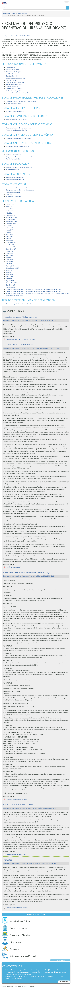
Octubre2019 (10, 285)
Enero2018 (9, 251)
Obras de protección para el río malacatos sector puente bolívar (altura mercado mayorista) (36, 970)
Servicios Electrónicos (19, 921)
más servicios (60, 960)
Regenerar (6, 13)
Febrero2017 (10, 228)
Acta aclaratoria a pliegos (14, 103)
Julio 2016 (9, 213)
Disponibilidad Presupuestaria (16, 78)
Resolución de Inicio (12, 69)
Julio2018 (9, 264)
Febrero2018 (10, 253)
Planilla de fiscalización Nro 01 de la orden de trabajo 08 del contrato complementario (33, 289)
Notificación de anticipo (13, 192)
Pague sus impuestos (18, 928)
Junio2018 (9, 262)
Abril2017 (9, 232)
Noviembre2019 (11, 287)
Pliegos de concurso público (15, 82)
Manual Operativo (12, 86)
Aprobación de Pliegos (13, 72)
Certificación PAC (12, 74)
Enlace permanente (9, 320)
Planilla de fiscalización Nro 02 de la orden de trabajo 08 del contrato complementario (33, 291)
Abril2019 (9, 272)
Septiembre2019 (11, 283)
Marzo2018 (9, 255)
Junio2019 (9, 276)
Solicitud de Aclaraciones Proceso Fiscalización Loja (26, 572)
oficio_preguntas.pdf (13, 567)
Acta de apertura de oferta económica (18, 138)
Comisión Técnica (11, 80)
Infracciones (15, 942)
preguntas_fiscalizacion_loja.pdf (17, 854)
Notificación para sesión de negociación (19, 167)
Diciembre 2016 (11, 223)
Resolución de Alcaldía (13, 159)
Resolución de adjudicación (15, 177)
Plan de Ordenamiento (19, 13)
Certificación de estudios (14, 89)
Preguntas (7, 860)
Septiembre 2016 (11, 217)
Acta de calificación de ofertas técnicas (19, 128)
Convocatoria (10, 67)
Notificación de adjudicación (15, 179)
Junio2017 (9, 236)
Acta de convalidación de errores (16, 120)
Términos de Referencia (14, 84)
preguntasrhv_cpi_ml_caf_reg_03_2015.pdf (21, 339)
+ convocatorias (64, 981)
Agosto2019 (10, 281)
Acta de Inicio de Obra (13, 196)
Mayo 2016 (9, 209)
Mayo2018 (9, 259)
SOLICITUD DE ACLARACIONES (18, 804)
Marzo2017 (9, 230)
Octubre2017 (10, 245)
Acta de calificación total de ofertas (17, 146)
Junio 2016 (9, 211)
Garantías (9, 194)
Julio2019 (9, 278)
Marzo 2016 (10, 204)
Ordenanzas (14, 949)
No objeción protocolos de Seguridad (18, 93)
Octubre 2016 (10, 219)
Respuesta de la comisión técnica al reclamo (20, 157)
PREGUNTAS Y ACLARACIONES (18, 344)
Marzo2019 (9, 270)
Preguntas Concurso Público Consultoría (21, 317)
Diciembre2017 (11, 249)
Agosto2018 (10, 266)
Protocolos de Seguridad (14, 91)
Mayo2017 (9, 234)
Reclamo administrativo (13, 155)
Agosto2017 (10, 240)
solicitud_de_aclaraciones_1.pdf (17, 799)
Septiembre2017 (11, 243)
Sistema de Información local (22, 956)
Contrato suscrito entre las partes (17, 188)
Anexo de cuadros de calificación (16, 130)
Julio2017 (9, 238)
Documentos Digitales (19, 935)
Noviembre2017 (11, 247)
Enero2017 (9, 226)
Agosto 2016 (10, 215)
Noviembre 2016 (11, 221)
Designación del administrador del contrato (20, 190)
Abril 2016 (9, 207)
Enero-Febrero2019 (12, 268)
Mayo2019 (9, 274)
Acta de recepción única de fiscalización (19, 304)
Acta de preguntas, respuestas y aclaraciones (21, 101)
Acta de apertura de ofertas (15, 111)
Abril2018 (9, 257)
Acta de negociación (12, 169)
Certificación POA (12, 76)
